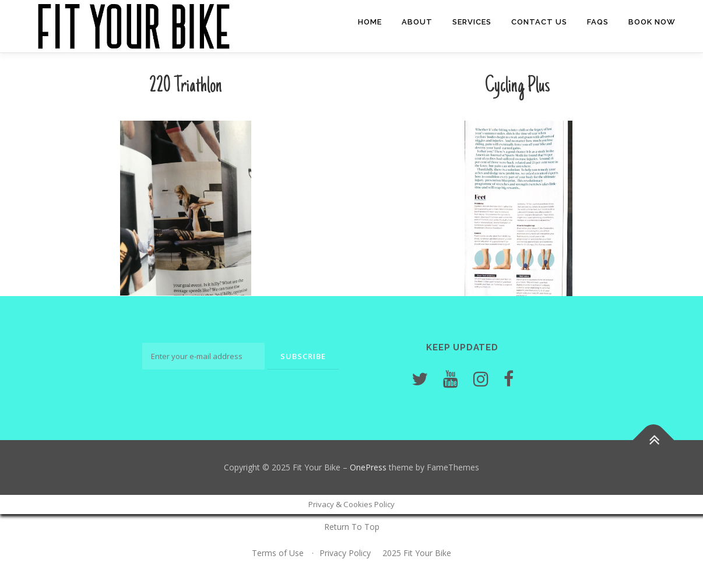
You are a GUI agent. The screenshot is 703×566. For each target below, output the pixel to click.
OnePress (368, 467)
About (417, 21)
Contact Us (539, 21)
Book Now (652, 21)
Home (370, 21)
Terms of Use (278, 552)
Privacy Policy (345, 552)
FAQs (598, 21)
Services (471, 21)
